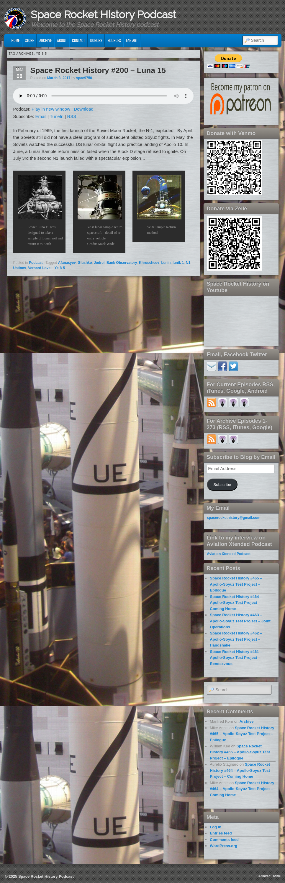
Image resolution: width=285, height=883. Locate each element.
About (62, 40)
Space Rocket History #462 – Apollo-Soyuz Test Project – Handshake (236, 639)
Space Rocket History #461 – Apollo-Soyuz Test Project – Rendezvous (236, 657)
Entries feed (221, 833)
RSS (71, 116)
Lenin (166, 263)
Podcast (36, 263)
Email (41, 116)
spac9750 (84, 78)
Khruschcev (149, 263)
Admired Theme (269, 876)
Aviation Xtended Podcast (228, 554)
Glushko (85, 263)
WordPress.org (223, 846)
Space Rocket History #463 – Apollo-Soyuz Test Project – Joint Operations (240, 621)
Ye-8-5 (60, 268)
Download (84, 108)
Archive (45, 40)
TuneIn (56, 116)
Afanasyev (67, 263)
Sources (114, 40)
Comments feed (224, 839)
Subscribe (222, 484)
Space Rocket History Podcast (103, 14)
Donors (96, 40)
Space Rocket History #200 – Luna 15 (98, 70)
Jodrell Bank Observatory (115, 263)
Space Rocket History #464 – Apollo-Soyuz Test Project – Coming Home (236, 602)
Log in (215, 827)
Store (29, 40)
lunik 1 (178, 263)
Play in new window (51, 108)
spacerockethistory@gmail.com (233, 518)
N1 (188, 263)
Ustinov (19, 268)
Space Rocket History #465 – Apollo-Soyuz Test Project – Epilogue (236, 584)
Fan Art (131, 40)
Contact (78, 40)
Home (15, 40)
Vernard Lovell (40, 268)
